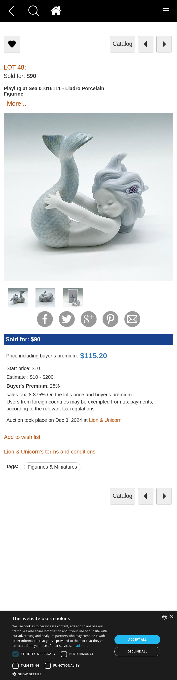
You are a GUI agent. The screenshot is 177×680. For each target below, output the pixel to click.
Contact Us (105, 542)
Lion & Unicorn (105, 420)
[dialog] (88, 645)
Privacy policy (108, 560)
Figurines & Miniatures (52, 467)
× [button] (171, 617)
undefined (94, 600)
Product (102, 586)
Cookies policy (108, 568)
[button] (61, 674)
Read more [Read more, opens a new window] (80, 646)
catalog (122, 44)
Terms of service (110, 551)
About (101, 577)
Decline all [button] (137, 651)
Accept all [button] (137, 639)
